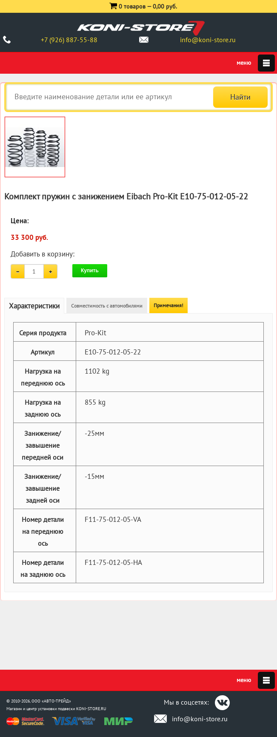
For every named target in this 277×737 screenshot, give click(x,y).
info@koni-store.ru (208, 39)
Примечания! (168, 305)
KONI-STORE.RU (91, 708)
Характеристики (34, 306)
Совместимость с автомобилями (107, 305)
